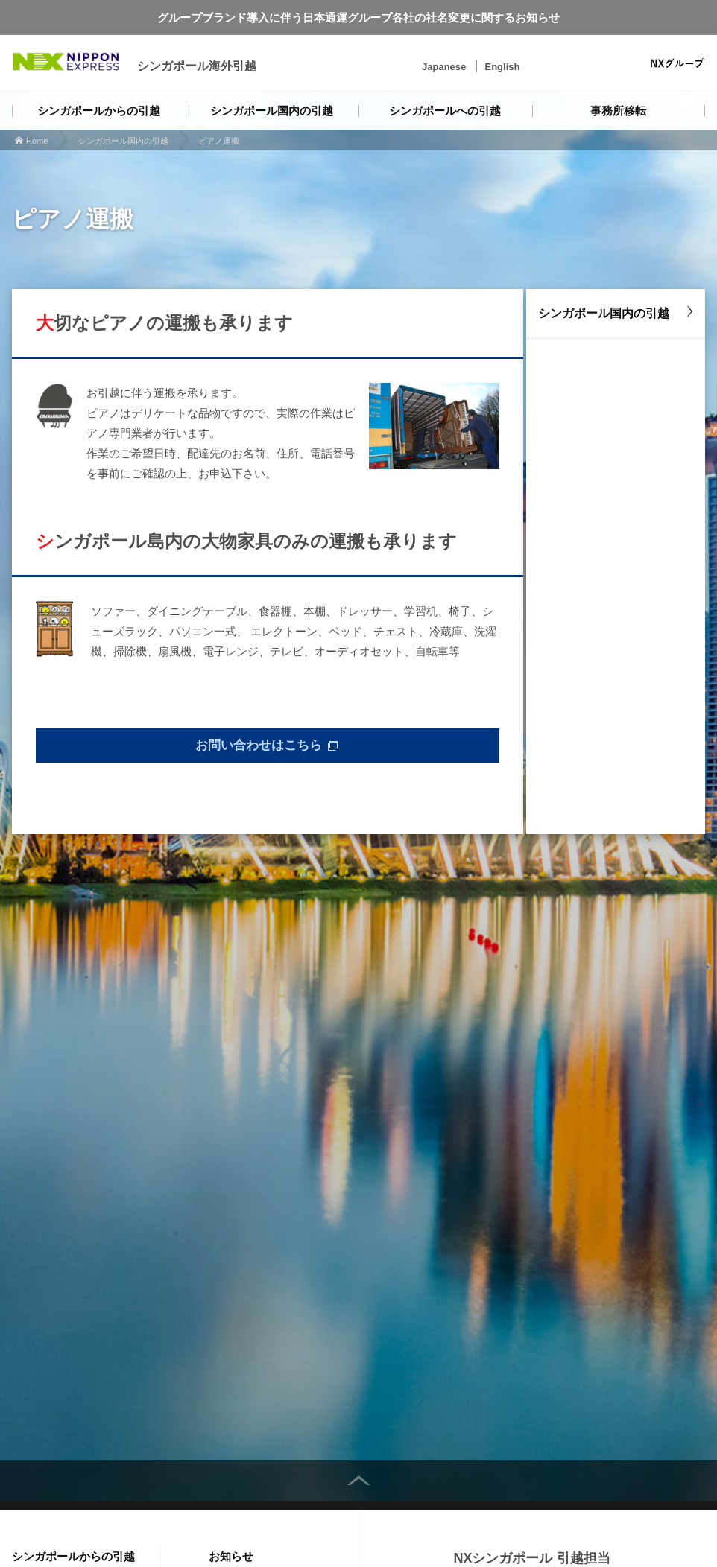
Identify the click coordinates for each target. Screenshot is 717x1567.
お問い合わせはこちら (258, 748)
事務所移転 (618, 110)
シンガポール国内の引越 (271, 110)
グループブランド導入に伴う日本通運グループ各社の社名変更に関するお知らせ (358, 17)
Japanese (444, 66)
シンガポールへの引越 (445, 110)
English (501, 66)
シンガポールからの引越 (98, 110)
